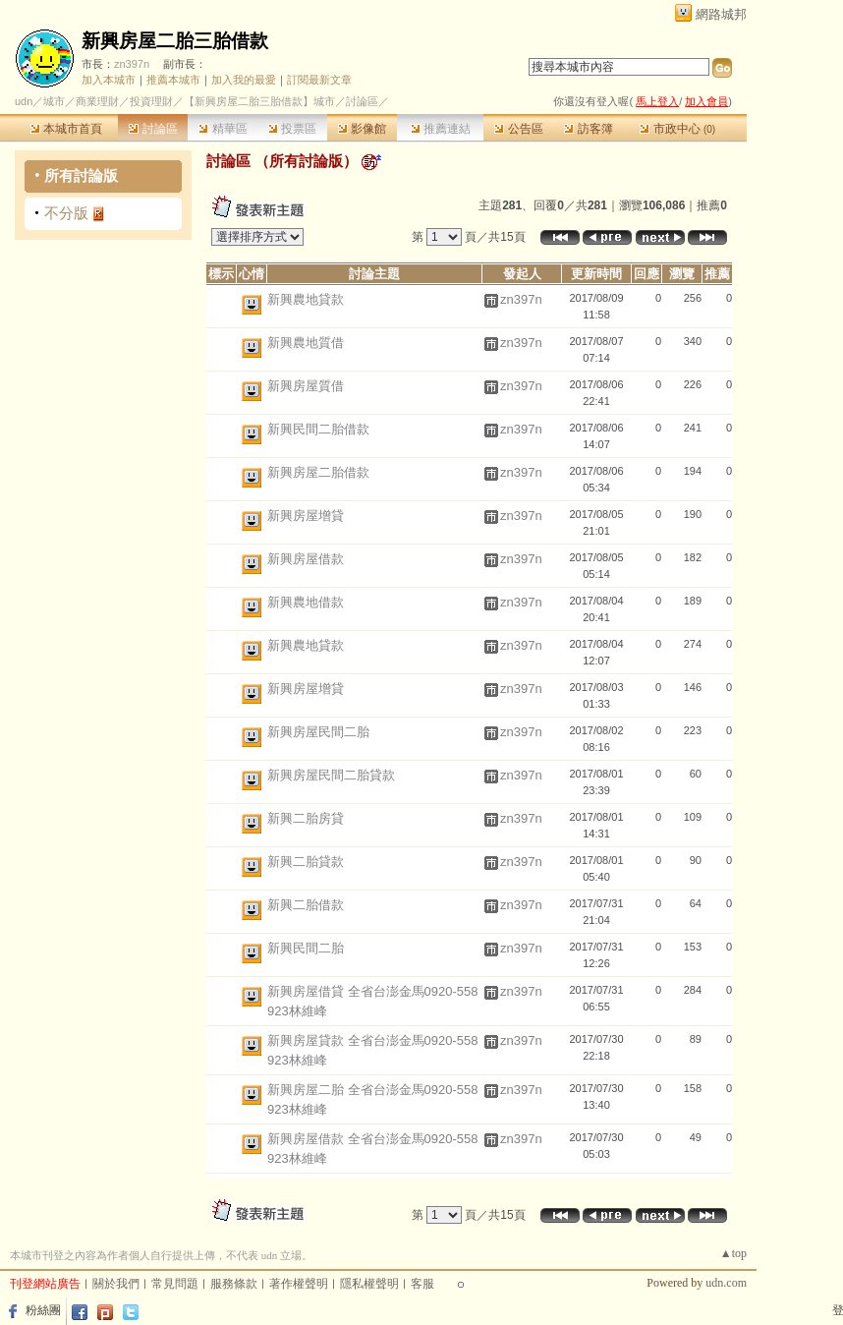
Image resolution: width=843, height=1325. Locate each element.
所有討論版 (81, 175)
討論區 (153, 129)
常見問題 (174, 1284)
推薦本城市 (173, 80)
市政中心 (677, 129)
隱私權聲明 (369, 1284)
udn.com (726, 1283)
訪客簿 (588, 129)
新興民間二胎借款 (318, 429)
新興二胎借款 (305, 904)
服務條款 (233, 1284)
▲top (733, 1253)
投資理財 (151, 101)
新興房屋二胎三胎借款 (175, 40)
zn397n (131, 64)
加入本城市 (109, 80)
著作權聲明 (298, 1284)
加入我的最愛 (243, 80)
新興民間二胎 (305, 948)
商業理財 (97, 101)
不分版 (66, 212)
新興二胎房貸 (305, 818)
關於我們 (116, 1284)
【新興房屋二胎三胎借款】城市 (259, 101)
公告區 (518, 129)
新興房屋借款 (305, 558)
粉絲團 (43, 1310)
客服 (422, 1284)
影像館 (362, 129)
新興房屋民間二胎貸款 (331, 775)
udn (23, 101)
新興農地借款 (305, 602)
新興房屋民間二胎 (318, 731)
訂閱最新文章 (319, 80)
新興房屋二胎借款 (318, 472)
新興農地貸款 (305, 299)
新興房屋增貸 (305, 515)
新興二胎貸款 (305, 861)
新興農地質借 (305, 342)
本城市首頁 (66, 129)
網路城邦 (721, 14)
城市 (54, 101)
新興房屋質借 (305, 385)
